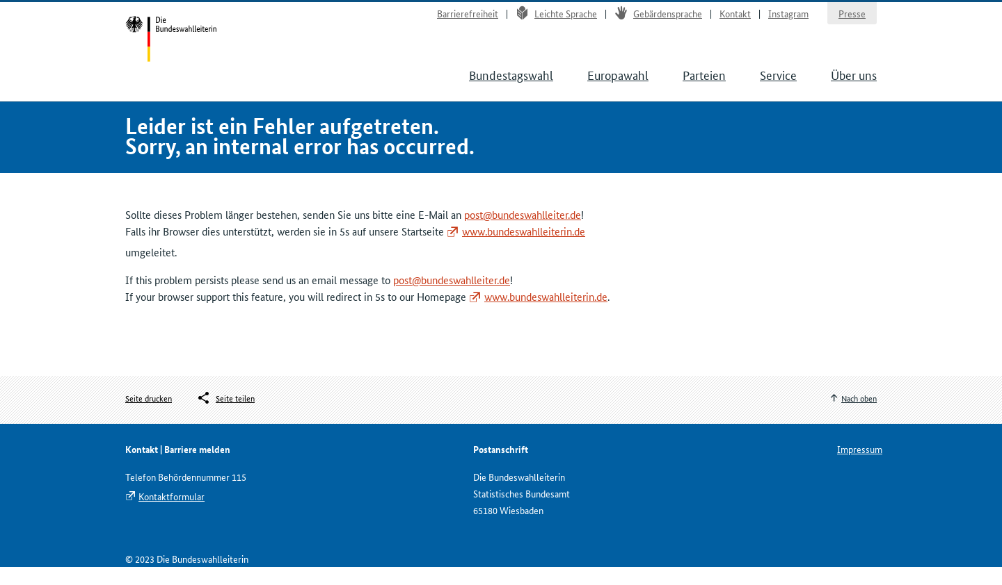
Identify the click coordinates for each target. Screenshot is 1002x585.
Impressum (859, 467)
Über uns (854, 83)
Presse (852, 18)
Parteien (704, 83)
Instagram (788, 18)
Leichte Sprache (556, 18)
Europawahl (618, 83)
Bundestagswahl (511, 83)
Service (778, 83)
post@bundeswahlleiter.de (522, 231)
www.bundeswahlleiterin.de (523, 248)
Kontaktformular (171, 514)
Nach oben (859, 415)
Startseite (175, 47)
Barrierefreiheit (467, 18)
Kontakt (735, 18)
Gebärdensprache (658, 18)
